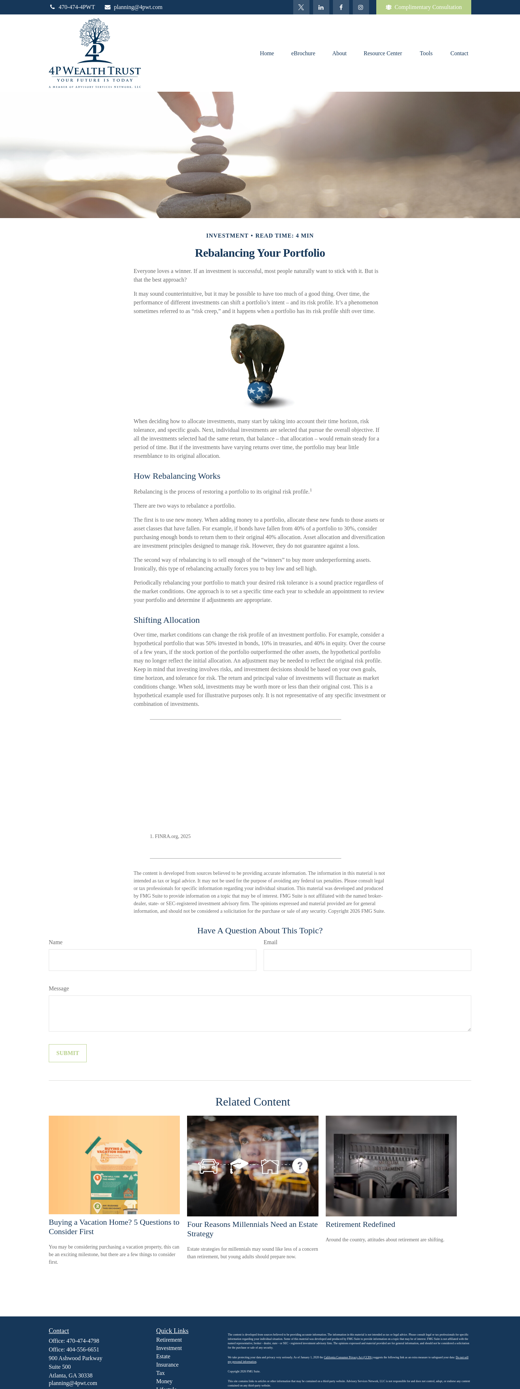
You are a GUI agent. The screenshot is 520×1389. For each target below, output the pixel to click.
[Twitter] (301, 7)
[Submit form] (68, 1053)
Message (59, 988)
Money (164, 1381)
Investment (169, 1348)
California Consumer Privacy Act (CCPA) (348, 1357)
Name (55, 942)
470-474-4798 (82, 1341)
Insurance (167, 1365)
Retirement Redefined (360, 1224)
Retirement (169, 1340)
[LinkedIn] (321, 7)
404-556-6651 (82, 1349)
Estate (163, 1356)
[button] (266, 53)
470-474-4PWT (72, 7)
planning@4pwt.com (133, 7)
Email (270, 942)
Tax (160, 1373)
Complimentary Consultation (424, 7)
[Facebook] (341, 7)
